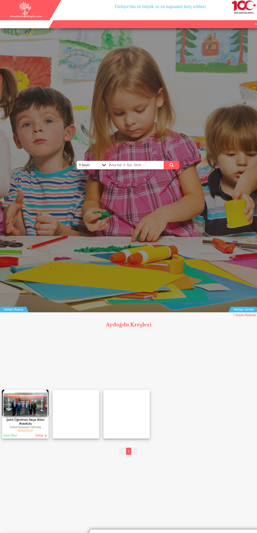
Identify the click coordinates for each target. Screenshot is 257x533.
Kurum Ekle (220, 19)
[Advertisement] (128, 360)
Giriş (251, 19)
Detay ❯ (41, 435)
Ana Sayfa (200, 19)
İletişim (238, 19)
